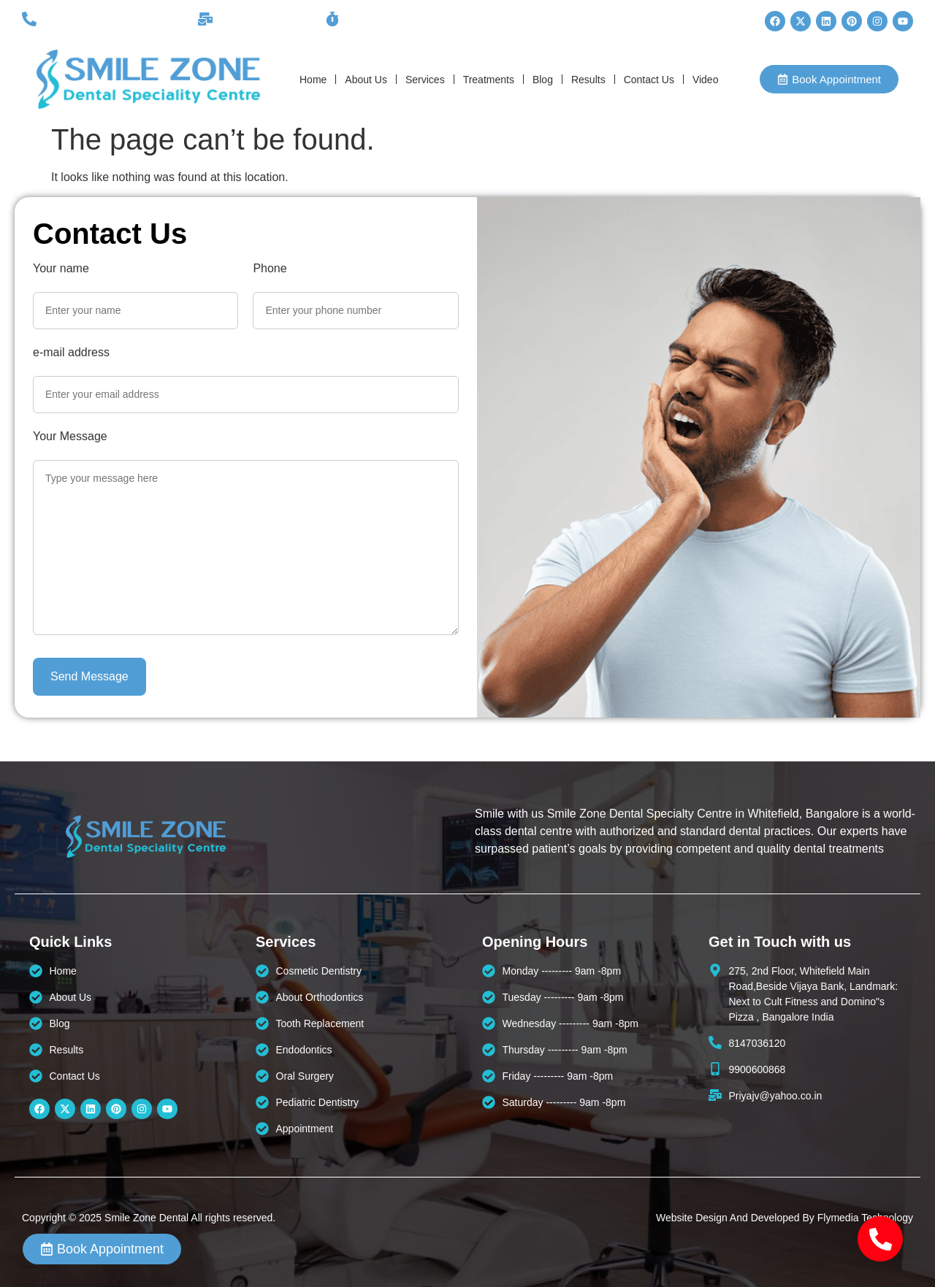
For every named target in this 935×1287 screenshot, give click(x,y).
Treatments (488, 79)
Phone (269, 268)
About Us (366, 79)
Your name (61, 268)
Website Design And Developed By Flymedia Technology (784, 1217)
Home (313, 79)
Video (705, 79)
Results (588, 79)
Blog (543, 79)
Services (425, 79)
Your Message (70, 436)
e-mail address (71, 352)
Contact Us (649, 79)
